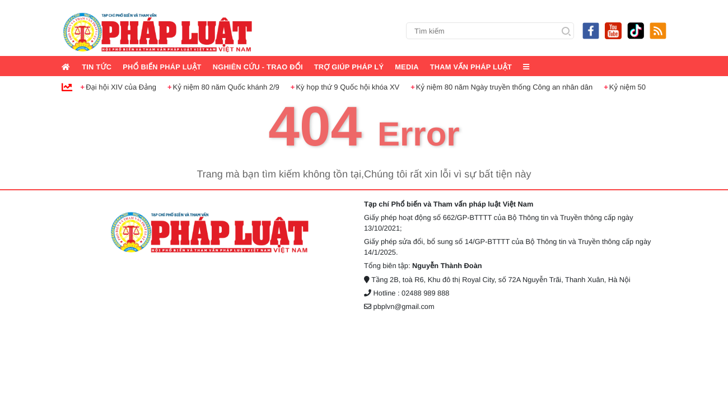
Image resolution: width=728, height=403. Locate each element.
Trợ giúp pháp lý (349, 67)
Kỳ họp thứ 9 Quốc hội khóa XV (347, 87)
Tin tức (96, 67)
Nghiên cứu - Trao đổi (258, 67)
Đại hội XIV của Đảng (121, 87)
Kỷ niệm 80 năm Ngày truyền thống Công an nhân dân (504, 87)
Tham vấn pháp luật (471, 67)
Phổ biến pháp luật (162, 67)
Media (406, 67)
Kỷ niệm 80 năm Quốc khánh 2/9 (226, 87)
